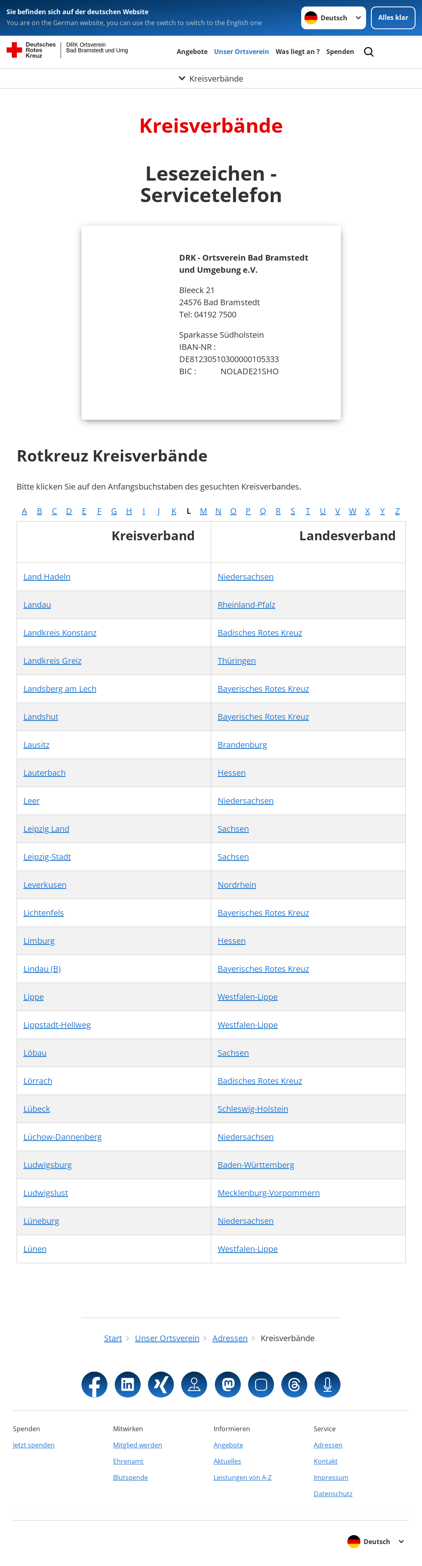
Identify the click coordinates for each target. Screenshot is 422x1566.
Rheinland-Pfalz (246, 604)
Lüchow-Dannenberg (63, 1136)
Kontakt (326, 1461)
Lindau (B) (42, 968)
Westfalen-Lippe (248, 996)
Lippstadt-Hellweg (57, 1024)
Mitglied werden (137, 1445)
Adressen (328, 1445)
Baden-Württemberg (256, 1164)
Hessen (232, 772)
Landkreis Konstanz (60, 632)
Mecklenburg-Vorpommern (269, 1192)
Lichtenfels (44, 912)
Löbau (35, 1052)
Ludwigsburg (48, 1164)
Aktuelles (227, 1461)
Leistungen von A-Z (243, 1477)
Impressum (331, 1477)
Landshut (41, 716)
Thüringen (237, 660)
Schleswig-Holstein (253, 1108)
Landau (37, 604)
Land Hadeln (47, 576)
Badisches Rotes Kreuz (260, 632)
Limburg (39, 940)
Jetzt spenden (34, 1445)
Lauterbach (45, 772)
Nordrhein (237, 884)
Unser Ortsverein (241, 51)
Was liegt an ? (298, 51)
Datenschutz (333, 1493)
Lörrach (38, 1080)
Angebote (192, 51)
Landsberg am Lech (60, 688)
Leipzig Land (46, 828)
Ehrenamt (128, 1461)
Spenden (340, 51)
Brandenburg (242, 744)
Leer (32, 800)
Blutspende (130, 1477)
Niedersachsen (246, 576)
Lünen (35, 1248)
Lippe (34, 996)
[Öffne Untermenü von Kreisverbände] (211, 79)
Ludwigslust (46, 1192)
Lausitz (36, 744)
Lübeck (37, 1108)
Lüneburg (41, 1220)
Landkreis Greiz (52, 660)
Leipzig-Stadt (47, 856)
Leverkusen (45, 884)
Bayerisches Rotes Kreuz (263, 688)
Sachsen (233, 828)
